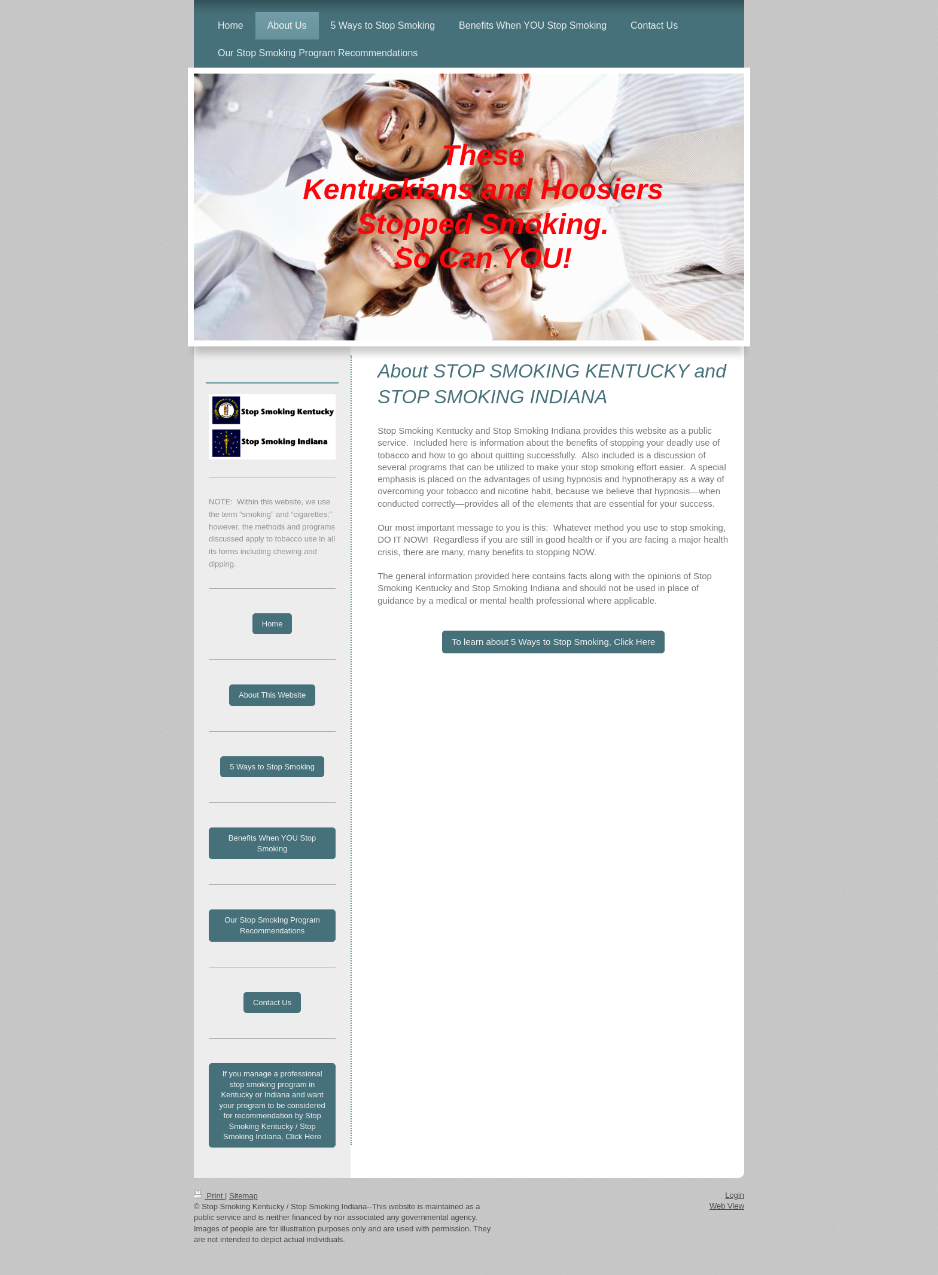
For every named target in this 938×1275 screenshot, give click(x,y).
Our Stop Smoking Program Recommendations (272, 925)
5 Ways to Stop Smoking (272, 766)
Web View (726, 1205)
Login (734, 1195)
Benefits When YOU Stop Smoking (272, 843)
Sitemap (243, 1195)
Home (272, 623)
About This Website (272, 694)
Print (209, 1195)
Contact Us (272, 1002)
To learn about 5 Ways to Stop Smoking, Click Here (553, 642)
